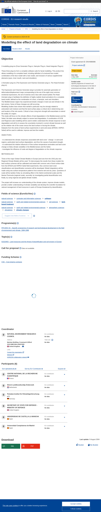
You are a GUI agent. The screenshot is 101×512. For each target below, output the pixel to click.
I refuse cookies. (76, 509)
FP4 (26, 29)
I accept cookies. (76, 504)
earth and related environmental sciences (31, 202)
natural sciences (7, 198)
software (48, 198)
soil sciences (53, 202)
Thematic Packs (14, 24)
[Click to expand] (64, 374)
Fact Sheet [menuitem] (6, 49)
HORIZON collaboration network (24, 357)
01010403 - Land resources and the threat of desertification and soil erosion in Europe (31, 242)
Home (4, 24)
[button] (58, 11)
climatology (9, 210)
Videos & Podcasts (42, 24)
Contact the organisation (21, 352)
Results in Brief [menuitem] (17, 49)
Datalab (59, 24)
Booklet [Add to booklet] (80, 445)
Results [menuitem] (27, 49)
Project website (79, 65)
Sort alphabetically (8, 369)
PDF (32, 446)
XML (12, 446)
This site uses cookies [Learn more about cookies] (10, 505)
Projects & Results (27, 24)
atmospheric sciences (56, 207)
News (53, 24)
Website (16, 355)
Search (65, 24)
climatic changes (22, 210)
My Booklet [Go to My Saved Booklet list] (93, 445)
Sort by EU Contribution (33, 369)
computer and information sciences (29, 198)
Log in (48, 11)
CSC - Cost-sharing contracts (11, 262)
